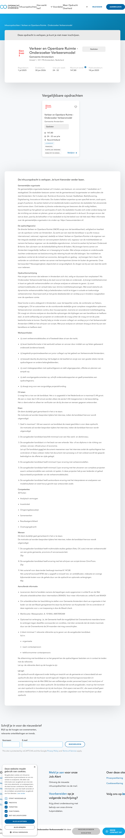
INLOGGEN (97, 7)
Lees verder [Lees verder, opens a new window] (21, 793)
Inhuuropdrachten (28, 6)
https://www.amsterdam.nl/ (72, 220)
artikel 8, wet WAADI (97, 595)
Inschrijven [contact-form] (75, 744)
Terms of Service (69, 751)
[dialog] (19, 800)
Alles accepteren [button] (20, 821)
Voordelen (58, 6)
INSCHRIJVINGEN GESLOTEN (86, 831)
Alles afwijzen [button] (20, 827)
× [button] (34, 767)
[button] (20, 832)
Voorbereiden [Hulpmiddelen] (58, 794)
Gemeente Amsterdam (41, 56)
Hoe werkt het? (45, 7)
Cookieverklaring (114, 783)
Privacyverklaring (114, 778)
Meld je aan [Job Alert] (56, 772)
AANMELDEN (116, 7)
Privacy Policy (52, 751)
